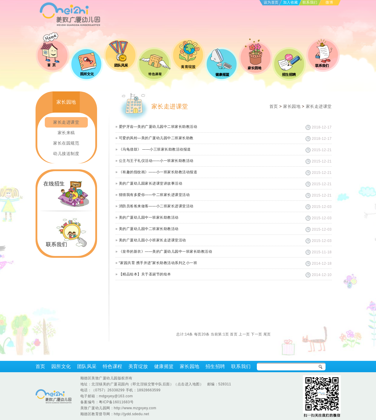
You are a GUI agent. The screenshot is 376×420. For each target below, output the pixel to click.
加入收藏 (290, 2)
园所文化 (61, 366)
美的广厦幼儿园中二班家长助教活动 (149, 229)
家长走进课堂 (66, 122)
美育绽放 (138, 366)
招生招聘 (215, 366)
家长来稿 (66, 133)
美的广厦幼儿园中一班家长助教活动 (149, 217)
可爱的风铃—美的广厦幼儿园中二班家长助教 (156, 138)
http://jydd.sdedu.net (131, 414)
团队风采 (87, 366)
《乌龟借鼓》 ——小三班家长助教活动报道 (155, 149)
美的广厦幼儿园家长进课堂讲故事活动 (150, 183)
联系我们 (310, 2)
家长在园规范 (66, 143)
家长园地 (291, 106)
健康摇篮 (164, 366)
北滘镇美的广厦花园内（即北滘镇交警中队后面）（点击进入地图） (147, 384)
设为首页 (271, 2)
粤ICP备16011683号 (116, 402)
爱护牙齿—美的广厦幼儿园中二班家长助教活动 (158, 127)
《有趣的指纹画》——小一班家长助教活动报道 (158, 172)
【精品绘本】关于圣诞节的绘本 (145, 274)
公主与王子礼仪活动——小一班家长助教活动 (156, 161)
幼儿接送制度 (66, 153)
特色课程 (112, 366)
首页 (273, 106)
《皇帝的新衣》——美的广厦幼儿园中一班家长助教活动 (165, 251)
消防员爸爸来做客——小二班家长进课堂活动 (156, 206)
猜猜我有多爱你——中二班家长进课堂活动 (154, 195)
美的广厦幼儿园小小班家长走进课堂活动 (152, 240)
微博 (329, 2)
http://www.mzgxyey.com (135, 408)
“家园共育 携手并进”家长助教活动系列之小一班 (158, 263)
